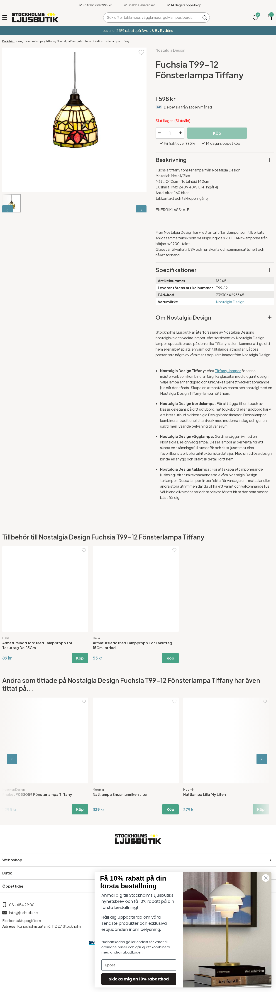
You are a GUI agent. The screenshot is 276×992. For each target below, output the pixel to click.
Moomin (98, 789)
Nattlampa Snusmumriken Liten (121, 794)
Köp (217, 133)
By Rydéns (164, 30)
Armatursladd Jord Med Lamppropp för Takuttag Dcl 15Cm (37, 645)
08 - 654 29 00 (21, 904)
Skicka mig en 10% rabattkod (139, 979)
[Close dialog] (266, 878)
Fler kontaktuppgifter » (21, 920)
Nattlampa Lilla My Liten (204, 794)
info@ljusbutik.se (23, 912)
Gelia (5, 638)
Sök (205, 17)
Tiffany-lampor (228, 370)
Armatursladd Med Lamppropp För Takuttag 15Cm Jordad (132, 645)
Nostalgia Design (170, 50)
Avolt (146, 30)
